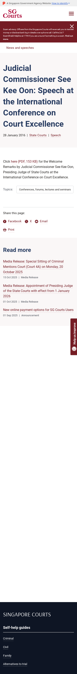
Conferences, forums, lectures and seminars (45, 189)
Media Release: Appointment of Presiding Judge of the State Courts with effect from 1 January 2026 (38, 291)
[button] (61, 3)
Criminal (8, 638)
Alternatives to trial (15, 664)
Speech (56, 135)
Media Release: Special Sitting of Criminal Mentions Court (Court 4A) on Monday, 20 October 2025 (33, 266)
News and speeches (20, 48)
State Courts (38, 135)
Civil (5, 647)
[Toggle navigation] (71, 13)
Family (7, 655)
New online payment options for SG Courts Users (38, 310)
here (14, 161)
